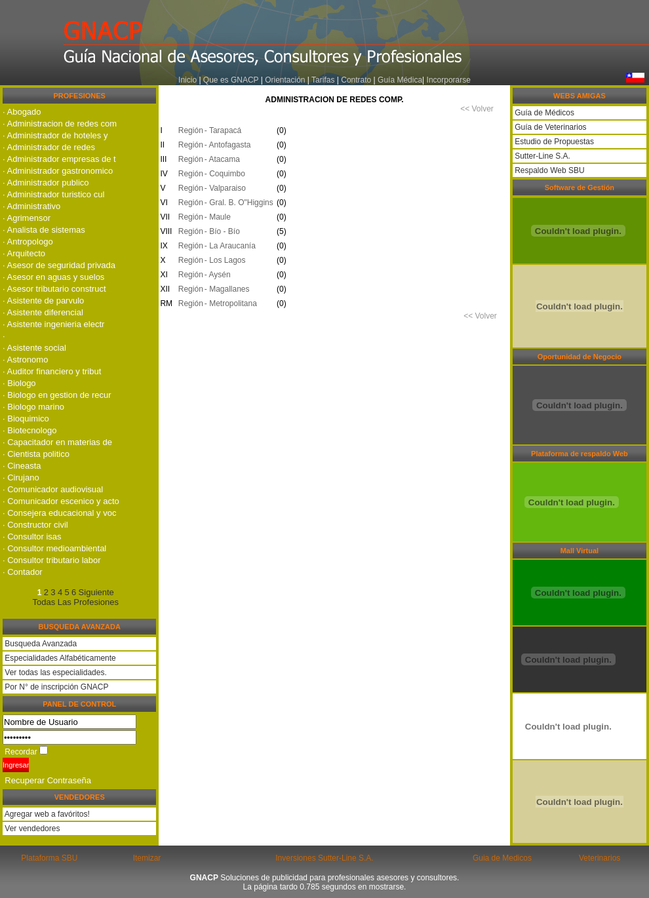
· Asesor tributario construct (54, 289)
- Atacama (222, 159)
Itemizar (147, 858)
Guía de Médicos (543, 112)
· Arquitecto (24, 253)
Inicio (187, 80)
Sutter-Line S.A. (541, 156)
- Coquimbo (225, 173)
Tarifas (324, 80)
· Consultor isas (32, 536)
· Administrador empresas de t (59, 159)
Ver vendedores (31, 828)
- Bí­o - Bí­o (222, 231)
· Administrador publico (46, 182)
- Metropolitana (231, 303)
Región (188, 130)
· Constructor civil (35, 525)
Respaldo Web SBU (549, 170)
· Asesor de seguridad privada (59, 265)
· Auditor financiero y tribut (52, 371)
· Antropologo (28, 241)
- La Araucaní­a (230, 245)
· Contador (23, 572)
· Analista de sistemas (44, 230)
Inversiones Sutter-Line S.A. (324, 858)
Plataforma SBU (49, 858)
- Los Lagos (225, 260)
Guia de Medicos (502, 858)
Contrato (356, 80)
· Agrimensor (26, 218)
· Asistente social (34, 348)
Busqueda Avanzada (41, 643)
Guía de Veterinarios (550, 127)
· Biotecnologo (29, 430)
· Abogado (22, 112)
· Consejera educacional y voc (59, 513)
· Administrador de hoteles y (55, 135)
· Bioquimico (26, 418)
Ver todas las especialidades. (55, 672)
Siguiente (96, 592)
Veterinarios (599, 858)
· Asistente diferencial (43, 312)
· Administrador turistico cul (53, 194)
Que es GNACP (230, 80)
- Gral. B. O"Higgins (239, 202)
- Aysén (218, 274)
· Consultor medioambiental (54, 548)
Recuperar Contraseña (48, 780)
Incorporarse (449, 80)
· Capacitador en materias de (57, 442)
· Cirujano (21, 477)
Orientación (285, 80)
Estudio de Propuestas (553, 141)
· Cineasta (22, 466)
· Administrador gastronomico (58, 171)
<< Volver (477, 108)
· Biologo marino (33, 407)
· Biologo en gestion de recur (57, 395)
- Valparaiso (225, 188)
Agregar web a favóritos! (46, 814)
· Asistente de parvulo (43, 300)
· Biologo (19, 383)
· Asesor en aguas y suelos (53, 277)
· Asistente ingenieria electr (53, 324)
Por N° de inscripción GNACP (56, 687)
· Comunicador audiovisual (53, 489)
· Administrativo (31, 206)
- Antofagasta (228, 144)
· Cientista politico (36, 454)
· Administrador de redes (49, 147)
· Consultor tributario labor (52, 560)
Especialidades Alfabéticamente (60, 658)
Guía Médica (400, 80)
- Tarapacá (223, 130)
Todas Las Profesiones (75, 602)
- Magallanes (227, 289)
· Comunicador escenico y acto (61, 501)
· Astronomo (25, 359)
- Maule (218, 217)
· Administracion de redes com (60, 123)
